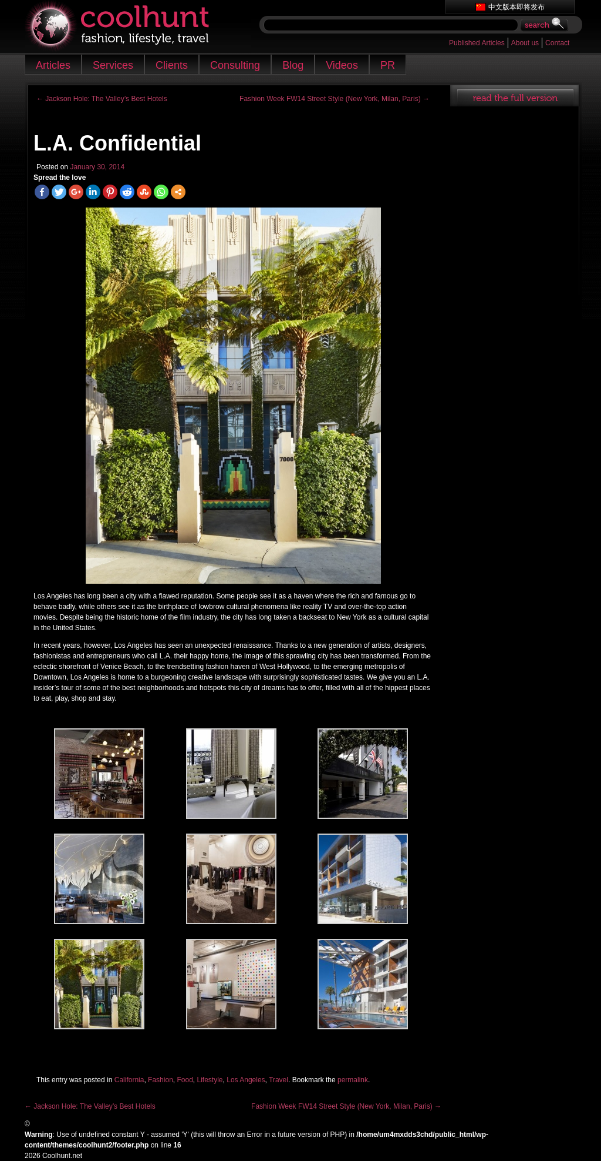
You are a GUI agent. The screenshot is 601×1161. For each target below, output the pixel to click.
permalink (352, 1080)
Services (113, 65)
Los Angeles (246, 1080)
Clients (172, 65)
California (129, 1080)
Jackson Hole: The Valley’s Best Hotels (101, 99)
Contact (557, 43)
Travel (278, 1080)
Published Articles (477, 43)
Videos (342, 65)
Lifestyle (210, 1080)
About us (525, 43)
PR (387, 65)
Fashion (160, 1080)
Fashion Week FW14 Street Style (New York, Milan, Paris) (334, 99)
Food (185, 1080)
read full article (514, 95)
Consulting (235, 65)
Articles (53, 65)
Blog (292, 65)
